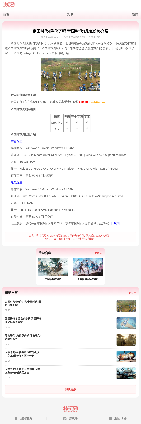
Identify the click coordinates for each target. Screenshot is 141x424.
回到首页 (26, 418)
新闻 (135, 14)
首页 (6, 14)
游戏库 (73, 418)
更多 (97, 253)
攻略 (70, 14)
